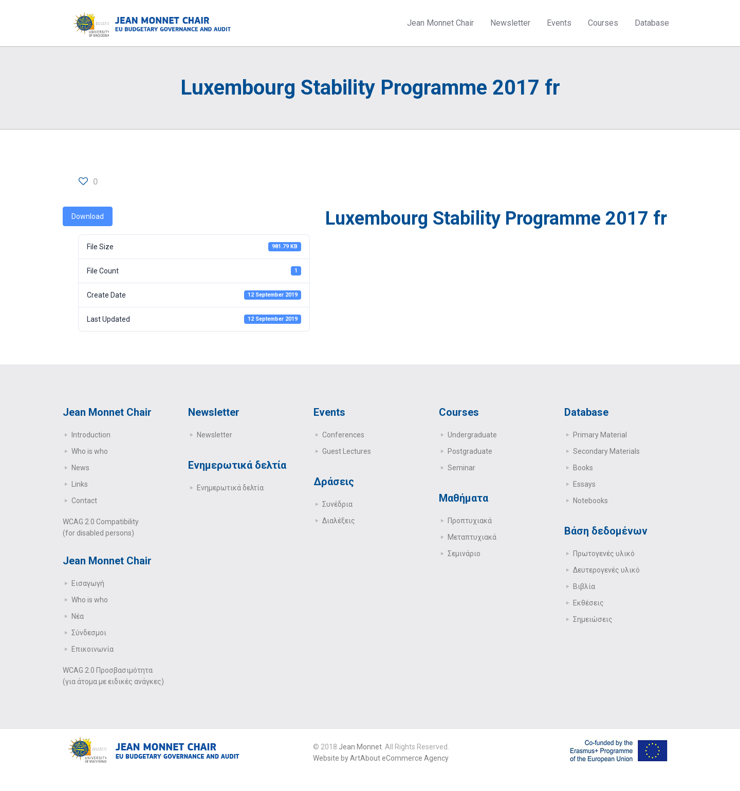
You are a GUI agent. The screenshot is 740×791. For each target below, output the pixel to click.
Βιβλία (584, 586)
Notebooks (590, 500)
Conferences (343, 435)
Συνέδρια (337, 504)
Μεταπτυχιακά (472, 537)
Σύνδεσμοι (88, 633)
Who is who (89, 451)
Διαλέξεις (338, 521)
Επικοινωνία (92, 649)
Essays (584, 484)
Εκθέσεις (588, 603)
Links (79, 484)
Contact (84, 500)
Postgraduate (470, 451)
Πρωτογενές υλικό (604, 553)
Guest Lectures (346, 451)
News (80, 468)
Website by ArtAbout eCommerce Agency (381, 758)
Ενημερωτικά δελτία (230, 488)
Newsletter (214, 435)
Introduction (90, 435)
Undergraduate (472, 435)
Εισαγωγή (87, 583)
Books (583, 468)
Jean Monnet (360, 747)
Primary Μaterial (600, 435)
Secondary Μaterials (606, 451)
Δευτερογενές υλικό (606, 570)
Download (87, 216)
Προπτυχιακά (470, 521)
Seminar (461, 468)
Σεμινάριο (464, 553)
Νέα (77, 616)
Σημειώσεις (593, 619)
